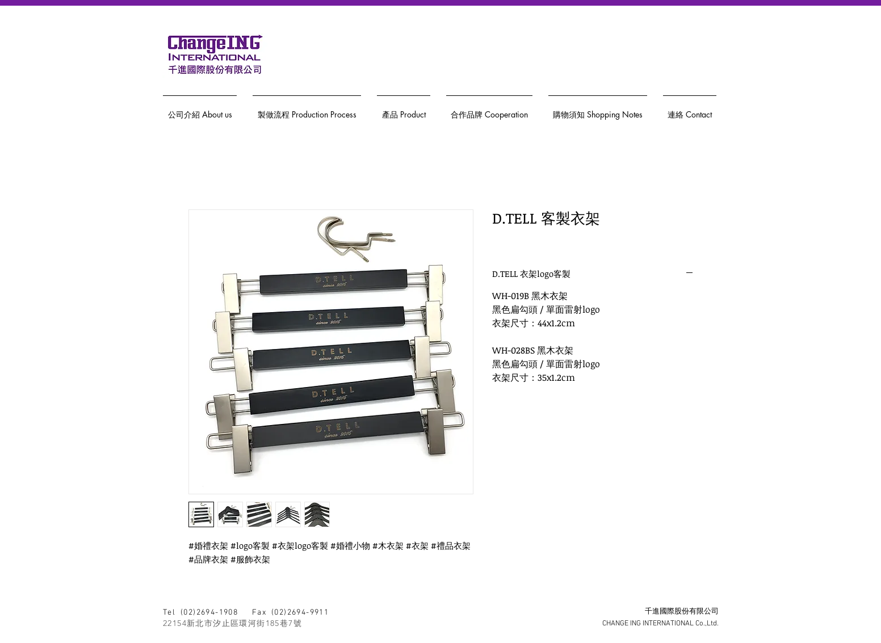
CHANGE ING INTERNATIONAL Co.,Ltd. (660, 623)
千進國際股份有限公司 (682, 611)
